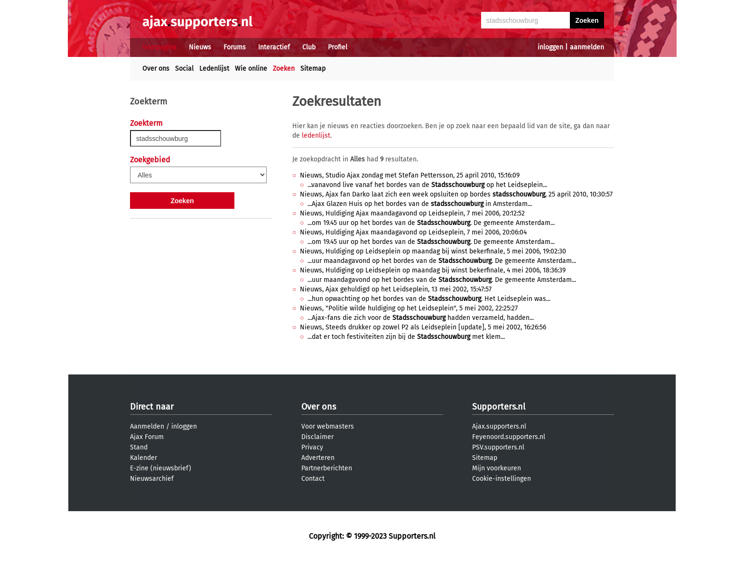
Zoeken (284, 69)
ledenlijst (316, 135)
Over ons (155, 69)
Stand (139, 447)
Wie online (251, 69)
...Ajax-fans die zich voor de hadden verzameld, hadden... (420, 318)
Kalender (143, 458)
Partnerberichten (326, 468)
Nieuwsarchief (152, 479)
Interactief (274, 47)
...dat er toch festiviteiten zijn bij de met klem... (406, 337)
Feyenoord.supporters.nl (508, 437)
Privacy (312, 447)
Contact (313, 479)
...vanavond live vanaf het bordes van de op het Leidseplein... (427, 185)
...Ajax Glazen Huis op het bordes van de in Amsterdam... (419, 204)
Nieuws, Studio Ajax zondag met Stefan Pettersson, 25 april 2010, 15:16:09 (410, 175)
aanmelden (587, 47)
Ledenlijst (214, 69)
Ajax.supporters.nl (499, 426)
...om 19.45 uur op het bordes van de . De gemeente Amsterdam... (431, 223)
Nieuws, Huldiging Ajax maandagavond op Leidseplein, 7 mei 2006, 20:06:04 (413, 232)
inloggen (550, 47)
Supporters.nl (498, 407)
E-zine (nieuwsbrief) (160, 468)
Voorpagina (159, 47)
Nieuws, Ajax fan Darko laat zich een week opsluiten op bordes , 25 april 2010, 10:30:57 (456, 194)
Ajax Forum (147, 437)
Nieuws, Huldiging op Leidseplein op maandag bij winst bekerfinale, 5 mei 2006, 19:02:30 (433, 251)
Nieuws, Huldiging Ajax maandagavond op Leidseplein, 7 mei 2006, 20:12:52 (412, 213)
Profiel (337, 47)
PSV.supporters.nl (498, 447)
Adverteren (318, 458)
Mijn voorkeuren (496, 468)
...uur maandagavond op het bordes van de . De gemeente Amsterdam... (441, 261)
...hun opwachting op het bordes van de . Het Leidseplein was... (428, 299)
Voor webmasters (327, 426)
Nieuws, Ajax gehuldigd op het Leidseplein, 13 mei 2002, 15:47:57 (396, 289)
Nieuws (200, 47)
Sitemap (313, 69)
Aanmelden (147, 426)
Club (309, 47)
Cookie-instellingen (501, 479)
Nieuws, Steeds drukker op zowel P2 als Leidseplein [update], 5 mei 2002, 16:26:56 (423, 327)
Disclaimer (317, 437)
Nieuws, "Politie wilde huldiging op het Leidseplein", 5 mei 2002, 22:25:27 (409, 308)
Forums (234, 47)
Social (184, 69)
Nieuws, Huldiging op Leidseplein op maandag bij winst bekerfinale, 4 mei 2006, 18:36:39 (433, 270)
